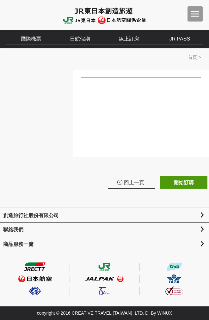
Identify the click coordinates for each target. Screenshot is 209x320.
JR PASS (179, 38)
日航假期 (80, 38)
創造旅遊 (25, 15)
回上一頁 (130, 182)
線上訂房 (129, 38)
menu (195, 14)
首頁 (192, 57)
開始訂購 (184, 182)
